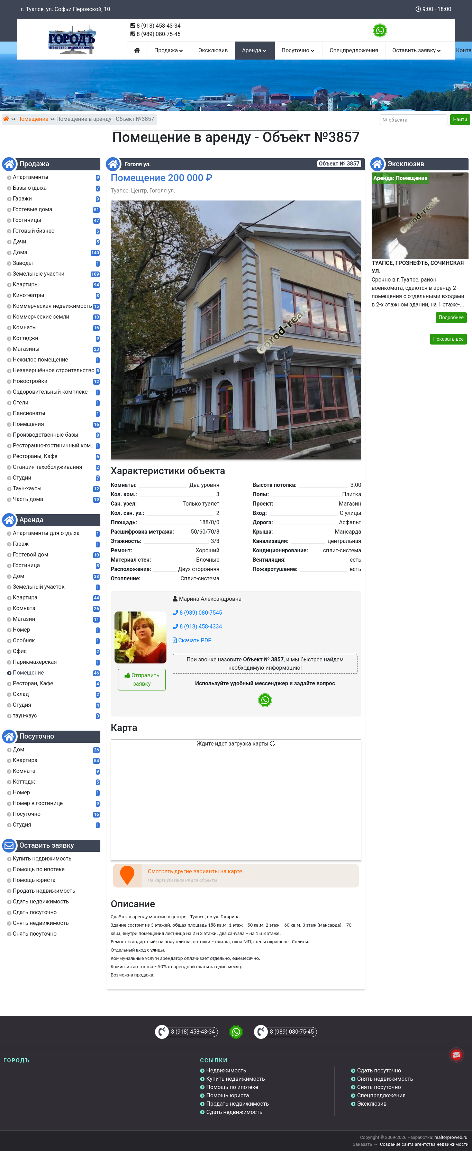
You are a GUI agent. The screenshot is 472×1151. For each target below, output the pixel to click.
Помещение (32, 119)
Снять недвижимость (385, 1079)
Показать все (448, 339)
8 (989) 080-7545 (197, 612)
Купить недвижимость (235, 1079)
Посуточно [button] (299, 50)
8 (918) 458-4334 (197, 626)
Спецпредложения (354, 50)
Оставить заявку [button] (417, 50)
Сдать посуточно (379, 1070)
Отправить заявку (142, 679)
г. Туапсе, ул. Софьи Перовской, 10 (65, 9)
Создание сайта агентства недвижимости (424, 1144)
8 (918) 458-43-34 (159, 26)
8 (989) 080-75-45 (159, 34)
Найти (460, 119)
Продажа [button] (169, 50)
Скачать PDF (192, 640)
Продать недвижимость (237, 1103)
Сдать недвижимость (234, 1112)
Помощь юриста (227, 1095)
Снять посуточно (379, 1087)
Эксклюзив (213, 50)
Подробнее (451, 317)
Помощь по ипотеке (232, 1087)
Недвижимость (226, 1070)
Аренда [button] (254, 50)
